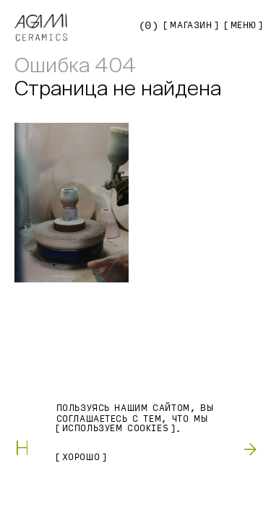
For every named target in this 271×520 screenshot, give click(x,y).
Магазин (191, 25)
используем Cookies (115, 428)
